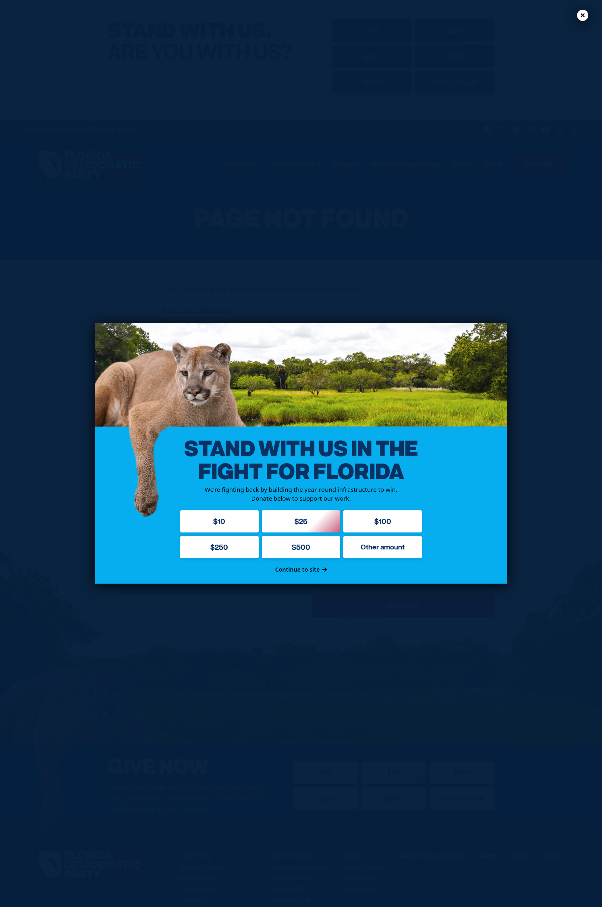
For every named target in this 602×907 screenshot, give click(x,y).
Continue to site (301, 569)
